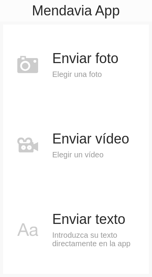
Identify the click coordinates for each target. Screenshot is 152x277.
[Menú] (11, 11)
